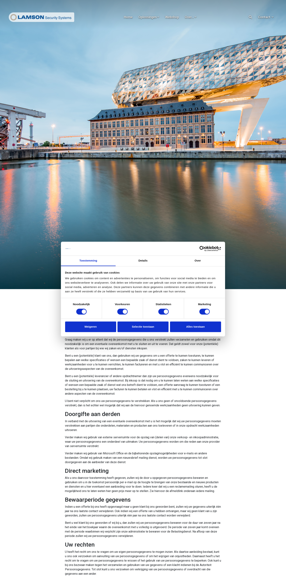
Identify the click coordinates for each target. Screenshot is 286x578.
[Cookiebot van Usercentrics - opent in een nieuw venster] (205, 248)
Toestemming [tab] (88, 260)
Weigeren (90, 326)
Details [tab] (143, 260)
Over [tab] (198, 260)
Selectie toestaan (143, 326)
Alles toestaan (195, 326)
